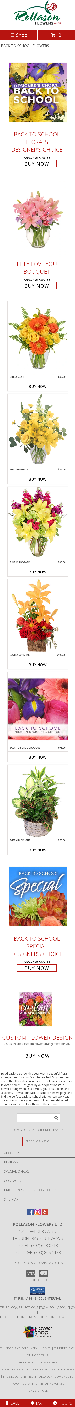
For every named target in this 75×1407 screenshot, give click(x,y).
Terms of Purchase (49, 1383)
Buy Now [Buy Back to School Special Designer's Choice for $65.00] (37, 968)
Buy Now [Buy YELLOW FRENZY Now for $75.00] (38, 479)
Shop (18, 35)
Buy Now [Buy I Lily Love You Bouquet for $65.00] (37, 285)
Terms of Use (37, 1390)
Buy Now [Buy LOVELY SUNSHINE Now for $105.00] (38, 664)
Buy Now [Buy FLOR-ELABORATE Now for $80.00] (38, 571)
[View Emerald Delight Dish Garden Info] (38, 801)
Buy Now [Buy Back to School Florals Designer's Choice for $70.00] (37, 163)
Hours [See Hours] (62, 1403)
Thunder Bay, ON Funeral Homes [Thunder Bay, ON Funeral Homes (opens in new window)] (25, 1348)
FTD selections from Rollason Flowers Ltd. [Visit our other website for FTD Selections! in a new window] (38, 1376)
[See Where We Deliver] (37, 1141)
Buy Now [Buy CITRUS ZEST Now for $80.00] (38, 386)
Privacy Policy (19, 1383)
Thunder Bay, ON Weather (37, 1362)
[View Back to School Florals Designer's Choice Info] (38, 92)
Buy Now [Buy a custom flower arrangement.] (37, 1055)
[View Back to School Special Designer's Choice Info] (38, 896)
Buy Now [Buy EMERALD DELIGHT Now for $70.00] (38, 850)
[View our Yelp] (45, 1213)
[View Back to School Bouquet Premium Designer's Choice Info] (38, 709)
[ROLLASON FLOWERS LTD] (38, 24)
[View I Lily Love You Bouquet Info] (38, 219)
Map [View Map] (37, 1403)
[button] (37, 1291)
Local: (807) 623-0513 (37, 1245)
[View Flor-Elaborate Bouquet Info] (38, 523)
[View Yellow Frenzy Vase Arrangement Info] (38, 430)
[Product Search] (38, 1117)
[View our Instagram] (37, 1213)
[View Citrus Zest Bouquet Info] (38, 338)
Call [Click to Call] (12, 1403)
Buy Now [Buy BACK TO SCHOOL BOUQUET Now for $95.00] (38, 757)
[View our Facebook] (30, 1213)
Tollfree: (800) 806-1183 (37, 1252)
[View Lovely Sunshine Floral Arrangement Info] (38, 616)
